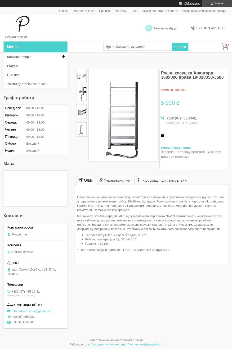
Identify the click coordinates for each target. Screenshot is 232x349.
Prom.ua (138, 340)
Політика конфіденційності (144, 344)
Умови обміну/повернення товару (204, 11)
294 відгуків (192, 3)
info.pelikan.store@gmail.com (32, 311)
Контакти (120, 11)
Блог (134, 11)
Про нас (104, 11)
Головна (63, 11)
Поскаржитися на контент (108, 344)
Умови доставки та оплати (160, 11)
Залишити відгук (165, 28)
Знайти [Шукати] (180, 47)
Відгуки (12, 66)
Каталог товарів (83, 11)
